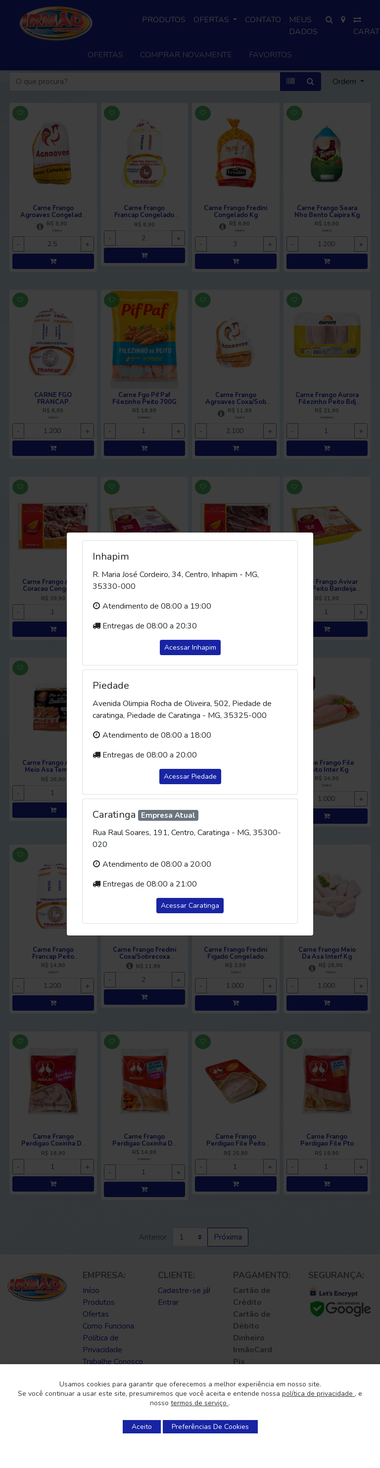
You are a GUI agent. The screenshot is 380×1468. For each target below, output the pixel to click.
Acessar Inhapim (190, 647)
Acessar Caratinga (190, 905)
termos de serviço (200, 1403)
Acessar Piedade (190, 776)
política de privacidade (318, 1393)
